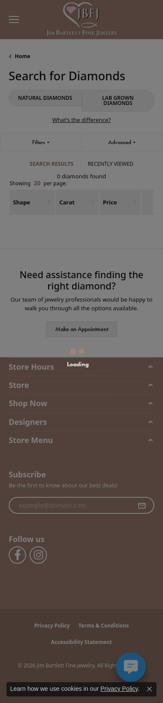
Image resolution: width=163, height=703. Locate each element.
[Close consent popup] (149, 689)
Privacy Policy (119, 688)
